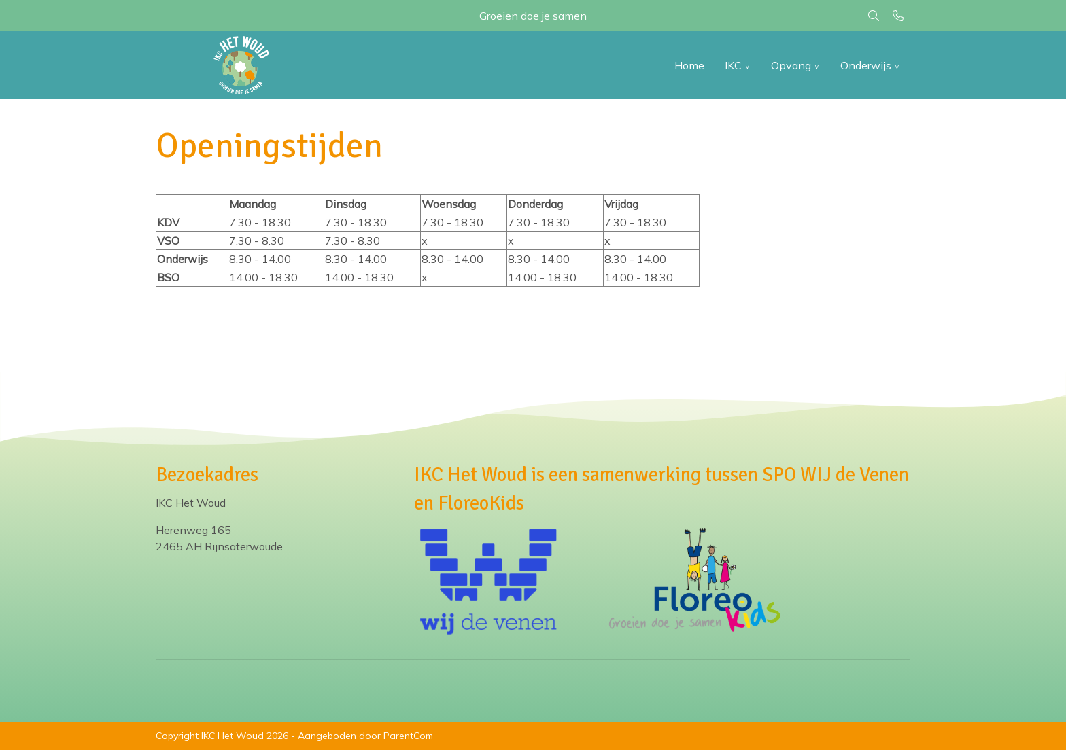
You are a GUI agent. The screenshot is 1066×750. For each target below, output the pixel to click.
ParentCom (408, 736)
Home (689, 65)
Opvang (791, 65)
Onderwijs (865, 65)
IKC (733, 65)
